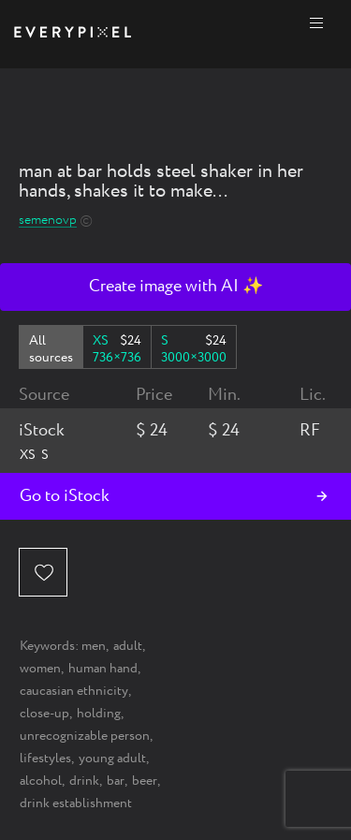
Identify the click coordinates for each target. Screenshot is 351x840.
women (40, 668)
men (93, 646)
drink (84, 781)
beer (144, 781)
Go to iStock (65, 496)
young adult (112, 758)
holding (99, 713)
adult (127, 646)
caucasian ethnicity (74, 691)
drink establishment (76, 803)
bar (115, 781)
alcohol (41, 781)
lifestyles (45, 758)
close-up (44, 713)
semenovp (48, 221)
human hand (103, 668)
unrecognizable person (85, 736)
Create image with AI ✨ (176, 286)
